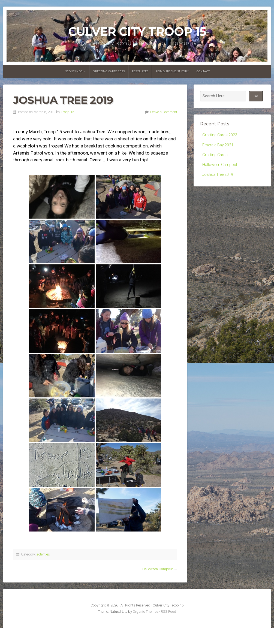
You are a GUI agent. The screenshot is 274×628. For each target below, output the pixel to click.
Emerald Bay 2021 (218, 145)
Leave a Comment (163, 112)
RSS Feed (168, 611)
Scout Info (74, 71)
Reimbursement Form (172, 71)
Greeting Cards (215, 155)
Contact (203, 71)
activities (43, 554)
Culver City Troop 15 (137, 31)
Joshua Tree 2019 (218, 176)
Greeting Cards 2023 (109, 71)
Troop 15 (67, 112)
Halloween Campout (157, 569)
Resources (140, 71)
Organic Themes (145, 611)
